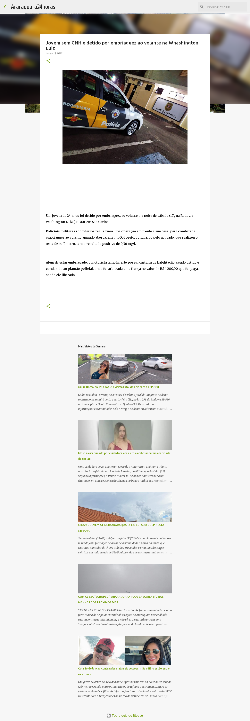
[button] (48, 61)
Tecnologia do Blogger (125, 715)
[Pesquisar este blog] (226, 7)
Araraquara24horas (33, 6)
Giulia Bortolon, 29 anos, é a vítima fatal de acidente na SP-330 (118, 387)
